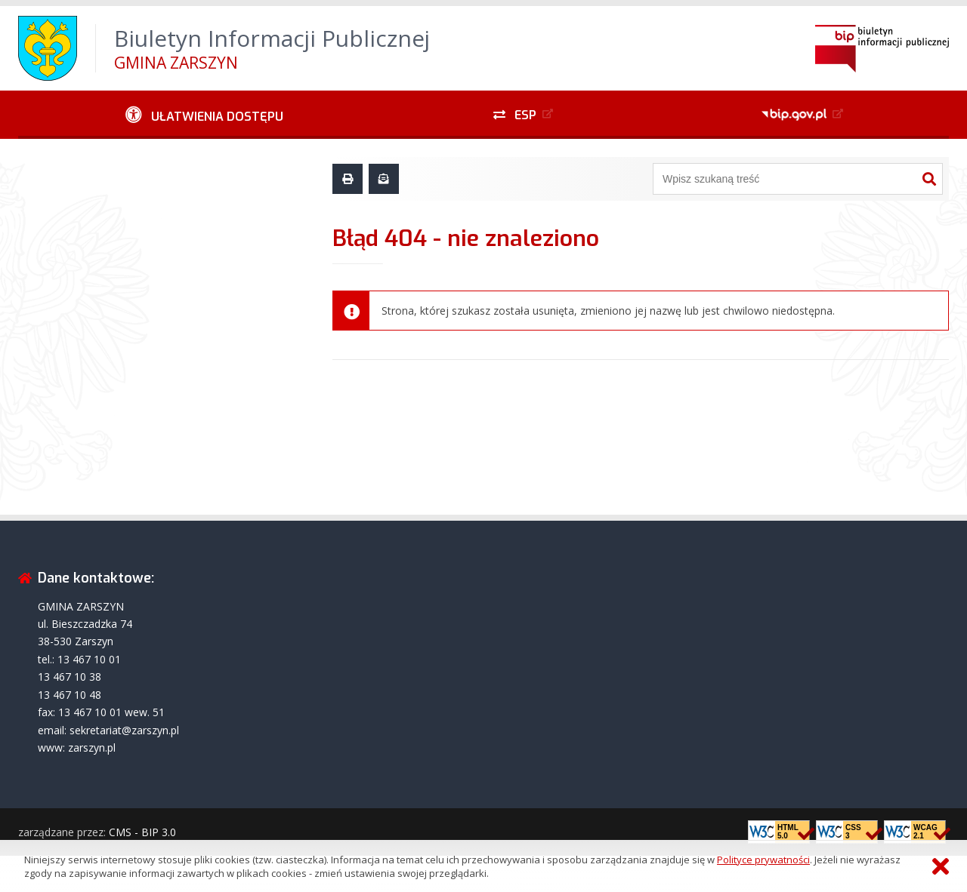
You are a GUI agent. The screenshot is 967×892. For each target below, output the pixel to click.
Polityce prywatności (763, 859)
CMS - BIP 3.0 (142, 832)
